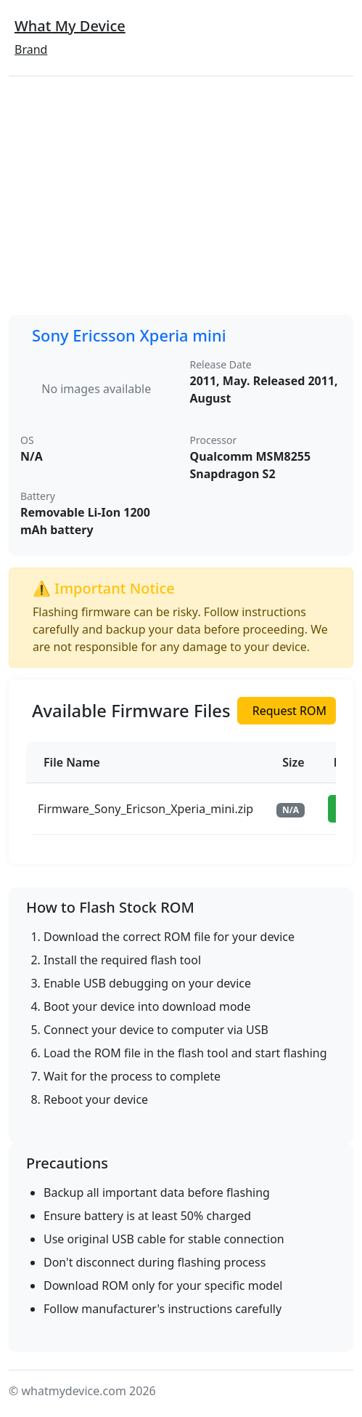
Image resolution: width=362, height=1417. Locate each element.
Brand (31, 49)
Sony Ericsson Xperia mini (129, 335)
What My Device (70, 26)
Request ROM (289, 711)
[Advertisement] (181, 195)
